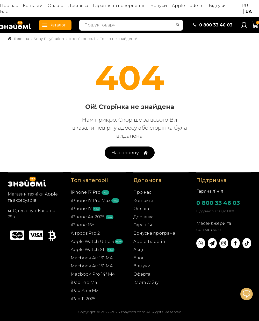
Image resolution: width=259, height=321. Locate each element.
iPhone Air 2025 (88, 216)
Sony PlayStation (49, 38)
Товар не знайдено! (118, 38)
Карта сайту (146, 282)
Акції (139, 249)
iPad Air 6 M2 (84, 290)
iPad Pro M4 (84, 282)
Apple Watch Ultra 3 (92, 241)
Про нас (9, 5)
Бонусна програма (154, 233)
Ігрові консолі (82, 38)
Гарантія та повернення (119, 5)
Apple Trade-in (188, 5)
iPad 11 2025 (83, 298)
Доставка (78, 5)
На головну (129, 153)
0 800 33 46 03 (218, 202)
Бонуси (158, 5)
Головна (21, 38)
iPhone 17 (81, 208)
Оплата (55, 5)
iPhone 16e (82, 224)
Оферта (141, 274)
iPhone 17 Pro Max (90, 200)
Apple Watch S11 (88, 249)
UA (249, 11)
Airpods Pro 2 (85, 233)
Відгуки (217, 5)
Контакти (33, 5)
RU (245, 5)
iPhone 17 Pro (85, 192)
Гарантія (142, 224)
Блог (5, 11)
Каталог (52, 25)
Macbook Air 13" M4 (92, 257)
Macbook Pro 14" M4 (93, 274)
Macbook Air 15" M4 (92, 265)
